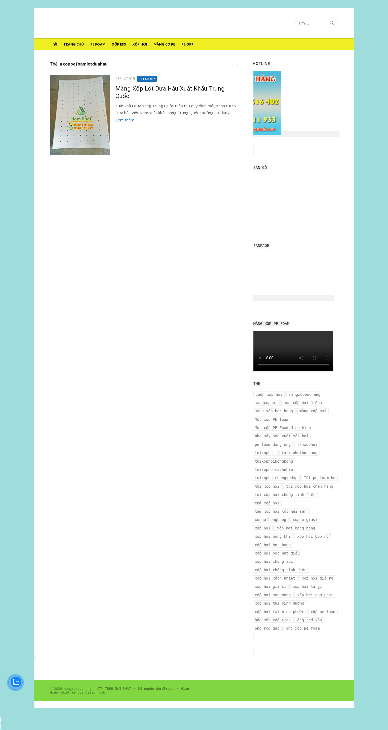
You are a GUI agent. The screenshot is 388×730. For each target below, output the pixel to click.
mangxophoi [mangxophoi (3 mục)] (266, 403)
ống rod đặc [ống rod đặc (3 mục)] (267, 628)
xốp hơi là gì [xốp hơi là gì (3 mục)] (307, 586)
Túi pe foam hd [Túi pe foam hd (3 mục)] (320, 478)
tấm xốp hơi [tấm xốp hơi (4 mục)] (267, 503)
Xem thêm (124, 120)
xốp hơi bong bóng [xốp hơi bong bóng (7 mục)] (296, 528)
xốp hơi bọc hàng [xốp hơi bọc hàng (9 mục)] (273, 545)
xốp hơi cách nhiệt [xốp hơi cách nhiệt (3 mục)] (275, 578)
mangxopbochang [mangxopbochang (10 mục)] (304, 394)
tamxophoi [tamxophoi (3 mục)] (307, 444)
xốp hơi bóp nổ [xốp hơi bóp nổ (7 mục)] (313, 536)
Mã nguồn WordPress (156, 689)
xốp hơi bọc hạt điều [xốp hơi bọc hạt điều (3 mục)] (277, 553)
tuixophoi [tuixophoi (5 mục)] (265, 453)
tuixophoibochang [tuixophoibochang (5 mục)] (299, 453)
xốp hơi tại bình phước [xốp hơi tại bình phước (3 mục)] (279, 612)
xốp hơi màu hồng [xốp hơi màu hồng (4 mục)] (273, 595)
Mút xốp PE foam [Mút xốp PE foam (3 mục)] (271, 419)
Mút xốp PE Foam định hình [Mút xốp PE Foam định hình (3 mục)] (283, 428)
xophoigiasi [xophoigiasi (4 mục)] (305, 519)
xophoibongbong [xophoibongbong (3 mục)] (270, 519)
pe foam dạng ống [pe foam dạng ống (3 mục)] (273, 444)
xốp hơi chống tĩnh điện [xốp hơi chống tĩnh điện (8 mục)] (280, 570)
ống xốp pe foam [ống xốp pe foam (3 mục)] (303, 628)
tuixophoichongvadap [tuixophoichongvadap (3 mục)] (276, 478)
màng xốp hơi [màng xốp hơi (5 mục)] (313, 411)
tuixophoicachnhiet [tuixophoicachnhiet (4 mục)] (275, 469)
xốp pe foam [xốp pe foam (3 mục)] (323, 612)
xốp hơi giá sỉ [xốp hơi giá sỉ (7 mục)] (270, 586)
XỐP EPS (119, 44)
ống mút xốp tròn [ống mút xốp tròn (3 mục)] (273, 620)
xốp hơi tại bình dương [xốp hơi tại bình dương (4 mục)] (279, 603)
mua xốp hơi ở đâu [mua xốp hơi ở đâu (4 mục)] (303, 403)
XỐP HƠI (139, 44)
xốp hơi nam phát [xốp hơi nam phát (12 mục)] (315, 595)
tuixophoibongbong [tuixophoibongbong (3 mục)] (274, 461)
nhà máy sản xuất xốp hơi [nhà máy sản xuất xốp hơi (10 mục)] (282, 436)
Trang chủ (73, 44)
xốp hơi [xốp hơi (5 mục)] (262, 528)
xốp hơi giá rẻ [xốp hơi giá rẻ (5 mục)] (317, 578)
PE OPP (187, 44)
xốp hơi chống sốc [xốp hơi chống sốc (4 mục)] (274, 561)
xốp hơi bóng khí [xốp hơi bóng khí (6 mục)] (273, 536)
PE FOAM (98, 44)
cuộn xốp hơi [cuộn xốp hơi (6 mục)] (269, 394)
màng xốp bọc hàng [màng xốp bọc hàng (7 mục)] (274, 411)
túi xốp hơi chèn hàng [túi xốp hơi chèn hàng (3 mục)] (309, 486)
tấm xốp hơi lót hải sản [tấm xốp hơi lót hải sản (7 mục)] (280, 511)
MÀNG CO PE (164, 44)
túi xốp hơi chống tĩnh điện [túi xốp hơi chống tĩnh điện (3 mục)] (285, 494)
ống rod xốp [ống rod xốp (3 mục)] (309, 620)
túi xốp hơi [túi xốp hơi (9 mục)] (267, 486)
